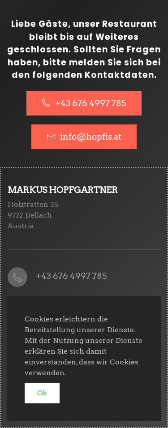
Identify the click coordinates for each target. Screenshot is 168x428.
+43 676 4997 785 (84, 103)
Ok (42, 393)
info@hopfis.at (90, 137)
